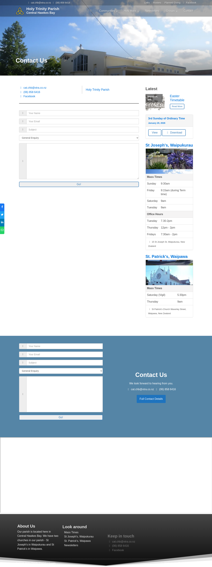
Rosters (157, 2)
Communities (107, 10)
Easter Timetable (177, 98)
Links (147, 2)
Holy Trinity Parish (97, 89)
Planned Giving (173, 2)
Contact (188, 10)
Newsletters (152, 10)
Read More (177, 106)
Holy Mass (130, 10)
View (155, 132)
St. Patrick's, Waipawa (167, 256)
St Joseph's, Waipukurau (169, 145)
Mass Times (71, 547)
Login (52, 563)
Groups (170, 10)
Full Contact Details (151, 398)
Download (174, 132)
